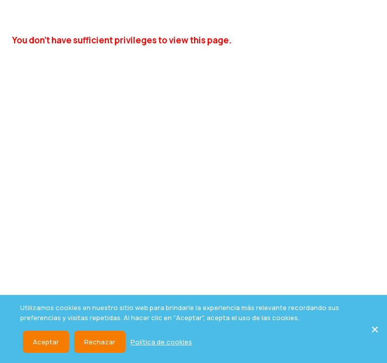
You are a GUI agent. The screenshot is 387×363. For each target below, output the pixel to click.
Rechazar (99, 341)
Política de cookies (161, 341)
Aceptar (46, 341)
